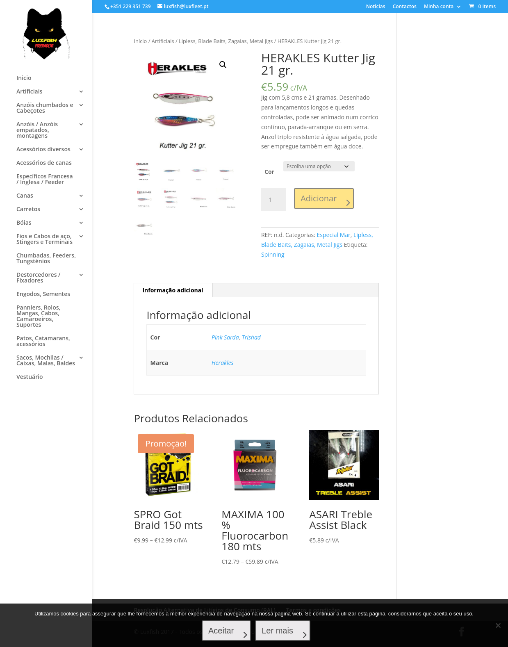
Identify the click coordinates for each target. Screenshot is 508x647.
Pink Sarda (225, 337)
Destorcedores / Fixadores (38, 278)
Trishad (251, 337)
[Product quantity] (273, 199)
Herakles (222, 363)
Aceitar (221, 630)
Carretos (28, 209)
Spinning (273, 254)
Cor (269, 171)
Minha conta (438, 7)
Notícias (375, 7)
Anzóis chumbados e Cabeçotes (44, 108)
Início (140, 41)
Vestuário (29, 377)
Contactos (405, 7)
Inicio (23, 78)
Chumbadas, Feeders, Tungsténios (46, 259)
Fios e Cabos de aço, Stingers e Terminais (44, 239)
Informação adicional (172, 290)
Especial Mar (334, 235)
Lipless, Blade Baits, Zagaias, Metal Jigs (226, 41)
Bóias (24, 223)
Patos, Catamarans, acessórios (43, 341)
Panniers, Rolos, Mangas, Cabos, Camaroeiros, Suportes (38, 316)
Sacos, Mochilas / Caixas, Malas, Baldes (45, 361)
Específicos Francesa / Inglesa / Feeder (44, 179)
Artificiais (29, 92)
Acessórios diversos (43, 149)
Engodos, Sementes (43, 294)
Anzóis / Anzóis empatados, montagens (37, 130)
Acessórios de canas (44, 163)
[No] (498, 625)
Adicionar (319, 198)
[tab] (172, 290)
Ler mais (277, 630)
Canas (24, 196)
